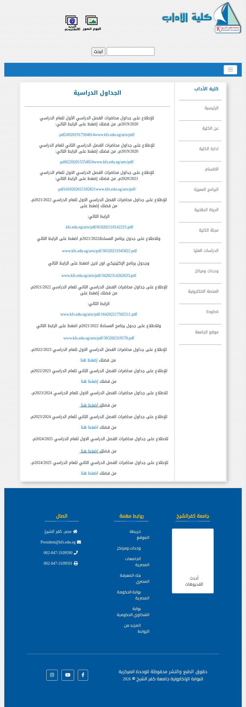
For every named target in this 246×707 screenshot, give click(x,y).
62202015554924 (96, 162)
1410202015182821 (96, 189)
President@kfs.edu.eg (61, 542)
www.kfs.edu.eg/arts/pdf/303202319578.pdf (98, 338)
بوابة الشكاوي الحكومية (133, 611)
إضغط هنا (89, 360)
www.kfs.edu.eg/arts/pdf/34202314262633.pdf (98, 275)
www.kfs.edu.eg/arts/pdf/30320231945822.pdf (99, 251)
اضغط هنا (89, 405)
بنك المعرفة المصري (134, 578)
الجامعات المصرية (137, 561)
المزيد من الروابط (136, 628)
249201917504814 (96, 135)
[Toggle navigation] (230, 69)
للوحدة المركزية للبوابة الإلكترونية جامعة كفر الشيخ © (161, 675)
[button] (83, 675)
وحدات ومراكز (129, 548)
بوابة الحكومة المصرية (133, 595)
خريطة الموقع (139, 534)
